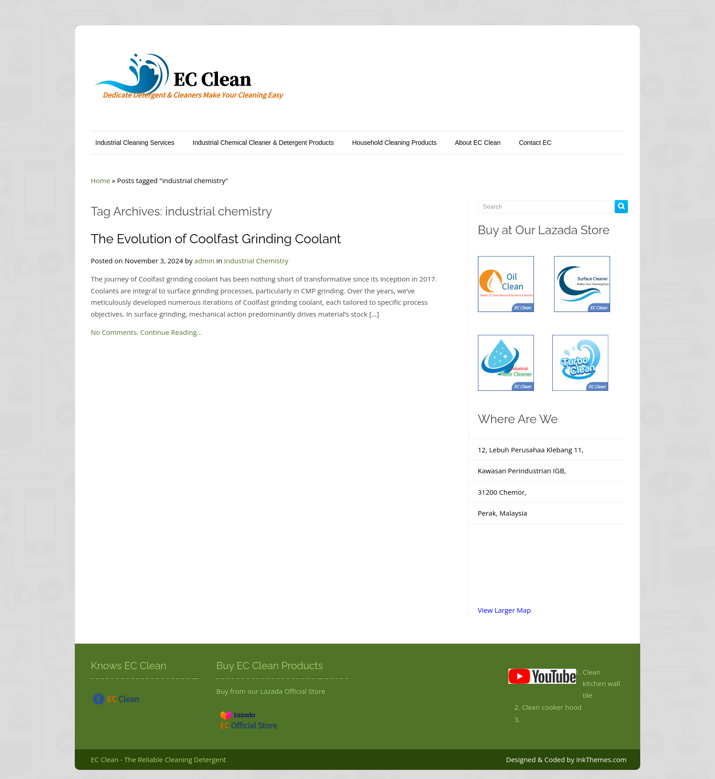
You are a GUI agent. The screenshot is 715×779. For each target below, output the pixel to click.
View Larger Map (504, 610)
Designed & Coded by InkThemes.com (566, 759)
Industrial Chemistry (256, 260)
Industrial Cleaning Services (135, 142)
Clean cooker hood (552, 707)
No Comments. (115, 332)
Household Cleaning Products (394, 142)
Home (100, 180)
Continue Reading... (171, 332)
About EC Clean (477, 142)
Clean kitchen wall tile (601, 683)
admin (204, 260)
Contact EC (535, 142)
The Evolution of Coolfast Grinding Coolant (216, 238)
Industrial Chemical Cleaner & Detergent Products (263, 142)
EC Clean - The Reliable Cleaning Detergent (158, 759)
